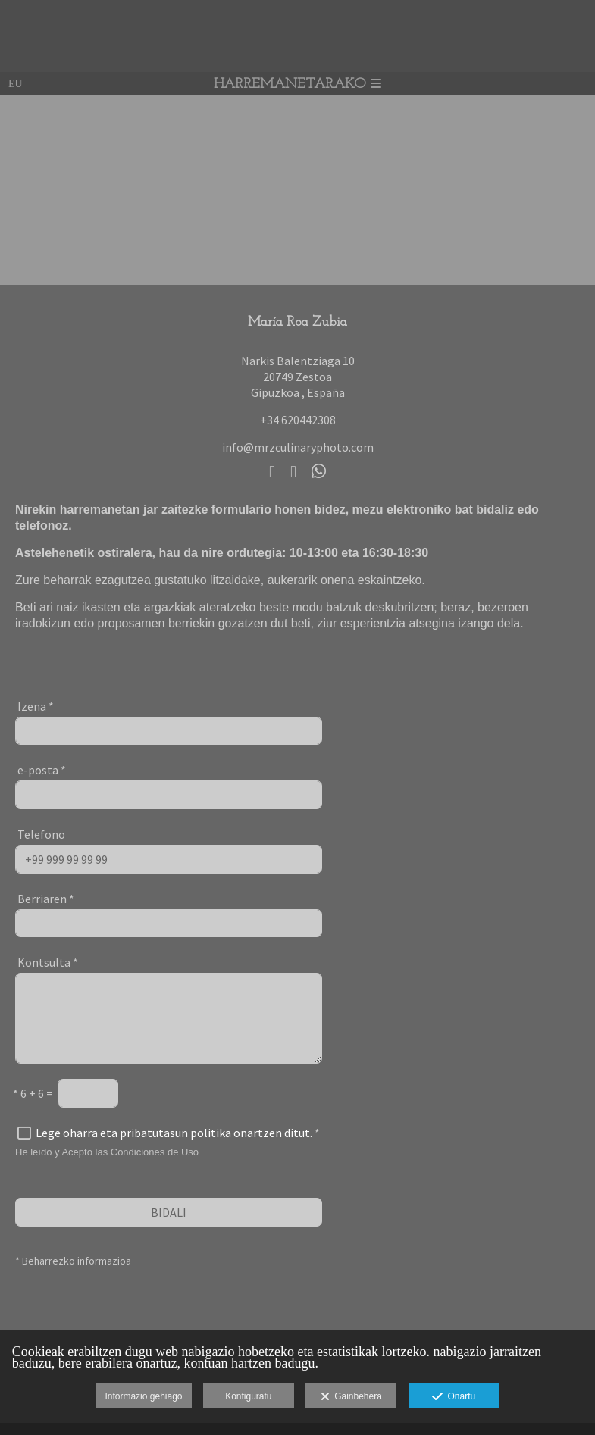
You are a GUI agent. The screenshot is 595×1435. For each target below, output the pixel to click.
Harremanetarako (297, 84)
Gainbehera (351, 1397)
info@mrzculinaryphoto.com (298, 447)
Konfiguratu (248, 1396)
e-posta (41, 769)
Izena (35, 706)
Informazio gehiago (143, 1396)
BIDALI (168, 1212)
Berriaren (45, 898)
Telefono (41, 834)
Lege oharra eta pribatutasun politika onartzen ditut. (174, 1132)
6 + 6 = (33, 1093)
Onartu (453, 1397)
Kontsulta (47, 962)
